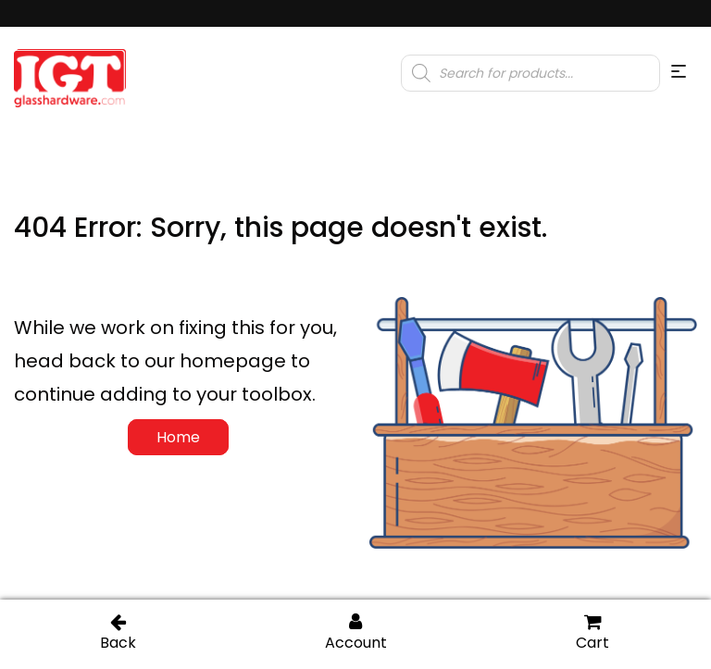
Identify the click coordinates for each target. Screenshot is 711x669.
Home (178, 437)
